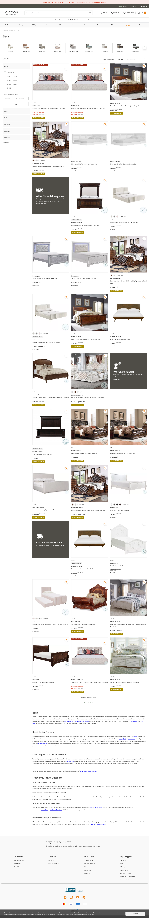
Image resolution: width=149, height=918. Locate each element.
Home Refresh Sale (38, 112)
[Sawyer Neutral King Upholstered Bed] (50, 507)
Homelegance (68, 721)
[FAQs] (121, 863)
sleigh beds (131, 739)
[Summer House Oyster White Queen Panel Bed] (128, 679)
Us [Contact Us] (123, 860)
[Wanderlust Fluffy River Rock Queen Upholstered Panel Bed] (89, 679)
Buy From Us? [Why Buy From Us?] (54, 863)
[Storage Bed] (136, 48)
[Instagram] (71, 898)
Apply (16, 104)
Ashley (87, 721)
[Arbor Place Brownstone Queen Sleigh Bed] (89, 451)
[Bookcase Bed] (89, 48)
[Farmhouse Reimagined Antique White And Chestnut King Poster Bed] (128, 621)
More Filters (6, 142)
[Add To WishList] (66, 68)
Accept (135, 913)
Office (112, 25)
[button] (103, 13)
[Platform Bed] (26, 48)
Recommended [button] (130, 59)
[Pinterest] (84, 898)
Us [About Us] (51, 860)
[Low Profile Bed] (73, 48)
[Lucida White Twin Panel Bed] (128, 563)
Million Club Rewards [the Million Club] (75, 20)
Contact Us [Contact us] (143, 6)
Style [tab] (6, 118)
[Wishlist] (16, 867)
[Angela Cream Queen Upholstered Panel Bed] (50, 340)
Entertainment (60, 25)
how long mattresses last (98, 824)
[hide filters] (7, 59)
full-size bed (98, 807)
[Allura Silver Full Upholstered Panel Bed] (50, 276)
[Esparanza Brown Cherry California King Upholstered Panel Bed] (128, 278)
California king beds (56, 810)
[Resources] (87, 870)
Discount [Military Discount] (89, 863)
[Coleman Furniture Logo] (10, 14)
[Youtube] (77, 898)
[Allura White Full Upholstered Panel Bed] (89, 276)
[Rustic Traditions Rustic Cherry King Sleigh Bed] (89, 336)
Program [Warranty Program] (125, 873)
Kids (73, 25)
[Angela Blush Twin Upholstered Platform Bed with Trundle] (50, 622)
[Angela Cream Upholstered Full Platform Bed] (128, 219)
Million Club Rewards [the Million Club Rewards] (127, 876)
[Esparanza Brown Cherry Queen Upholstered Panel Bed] (89, 507)
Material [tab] (7, 124)
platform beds (42, 743)
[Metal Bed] (104, 48)
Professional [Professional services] (58, 20)
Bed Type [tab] (7, 137)
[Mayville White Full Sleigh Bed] (128, 507)
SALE (128, 25)
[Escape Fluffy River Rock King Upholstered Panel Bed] (50, 105)
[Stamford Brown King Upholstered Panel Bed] (89, 222)
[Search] (59, 12)
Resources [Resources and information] (91, 20)
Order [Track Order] (17, 863)
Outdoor (86, 25)
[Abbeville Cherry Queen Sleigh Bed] (50, 679)
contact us (70, 761)
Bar (47, 25)
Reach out (116, 379)
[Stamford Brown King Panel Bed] (50, 452)
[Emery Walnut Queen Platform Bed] (89, 566)
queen (43, 810)
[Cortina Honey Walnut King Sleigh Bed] (89, 621)
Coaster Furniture (78, 721)
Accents (99, 25)
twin (91, 807)
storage (135, 736)
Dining (34, 25)
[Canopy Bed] (57, 48)
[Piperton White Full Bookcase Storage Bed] (89, 161)
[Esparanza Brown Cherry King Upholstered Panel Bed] (50, 164)
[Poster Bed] (120, 48)
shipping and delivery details (88, 771)
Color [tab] (6, 111)
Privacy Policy (69, 914)
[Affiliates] (87, 873)
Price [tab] (6, 66)
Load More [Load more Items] (89, 702)
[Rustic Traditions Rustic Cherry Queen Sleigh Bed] (128, 103)
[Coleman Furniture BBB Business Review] (74, 891)
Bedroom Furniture (8, 30)
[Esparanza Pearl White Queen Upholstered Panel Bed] (89, 395)
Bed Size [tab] (7, 131)
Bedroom (8, 25)
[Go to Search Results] (90, 12)
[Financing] (87, 867)
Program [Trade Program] (89, 860)
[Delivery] (122, 867)
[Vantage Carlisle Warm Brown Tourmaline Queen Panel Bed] (50, 395)
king (46, 810)
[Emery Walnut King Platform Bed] (128, 336)
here (93, 914)
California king (134, 721)
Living (21, 25)
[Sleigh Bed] (42, 48)
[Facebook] (65, 898)
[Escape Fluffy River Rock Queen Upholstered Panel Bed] (89, 105)
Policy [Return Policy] (124, 870)
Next (144, 47)
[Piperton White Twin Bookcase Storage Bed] (128, 161)
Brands (141, 25)
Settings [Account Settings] (19, 860)
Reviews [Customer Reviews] (125, 880)
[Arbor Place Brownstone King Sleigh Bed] (128, 451)
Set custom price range (11, 94)
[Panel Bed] (10, 48)
